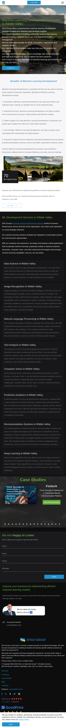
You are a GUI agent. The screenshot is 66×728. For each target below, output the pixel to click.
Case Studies (6, 678)
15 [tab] (55, 524)
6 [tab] (23, 524)
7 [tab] (26, 524)
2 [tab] (8, 524)
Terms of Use (16, 661)
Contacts (5, 686)
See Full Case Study (51, 502)
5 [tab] (19, 524)
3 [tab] (12, 524)
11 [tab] (41, 524)
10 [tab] (37, 524)
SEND (54, 577)
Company (5, 675)
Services (5, 671)
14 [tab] (52, 524)
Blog (3, 682)
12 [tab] (44, 524)
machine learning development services (28, 223)
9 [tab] (34, 524)
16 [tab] (59, 524)
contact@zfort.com (14, 625)
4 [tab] (16, 524)
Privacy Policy (24, 719)
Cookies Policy (28, 661)
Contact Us (11, 68)
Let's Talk (34, 2)
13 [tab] (48, 524)
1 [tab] (5, 524)
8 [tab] (30, 524)
